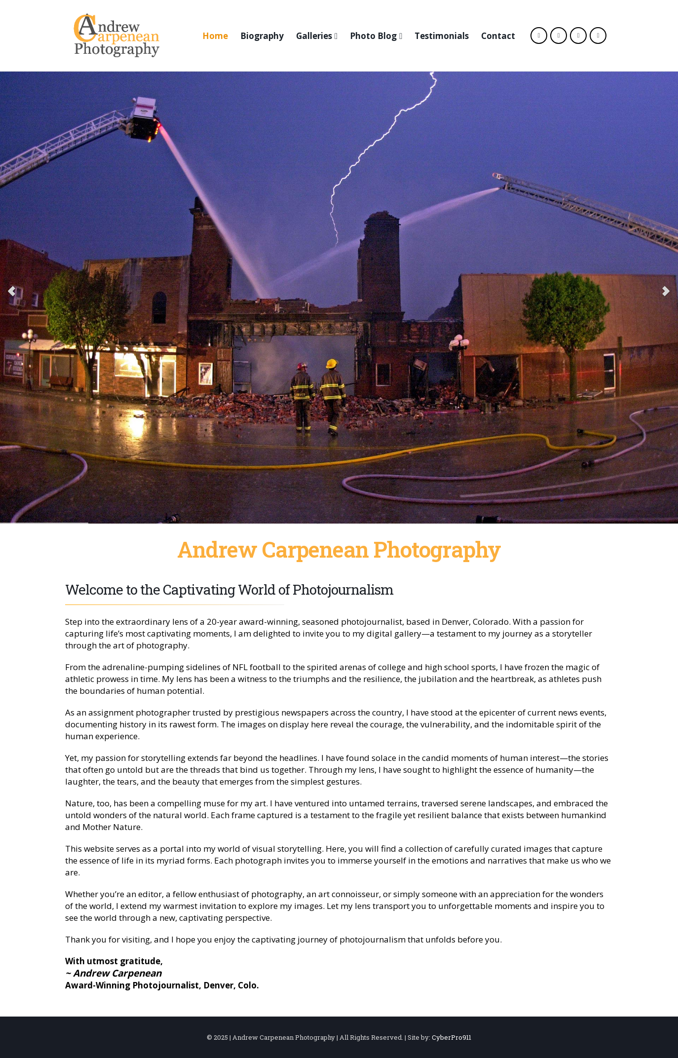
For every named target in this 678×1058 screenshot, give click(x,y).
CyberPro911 (451, 1037)
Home (215, 35)
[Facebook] (538, 35)
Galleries (314, 35)
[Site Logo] (116, 35)
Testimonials (441, 35)
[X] (558, 35)
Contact (498, 35)
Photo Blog (373, 35)
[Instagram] (578, 35)
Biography (262, 35)
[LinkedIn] (598, 35)
